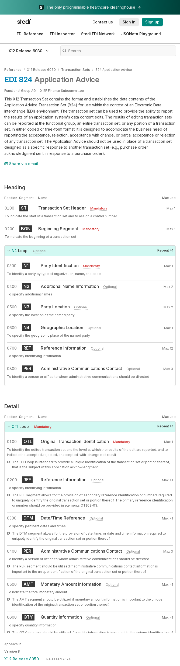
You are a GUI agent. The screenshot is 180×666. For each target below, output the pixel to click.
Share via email (21, 163)
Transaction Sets (74, 69)
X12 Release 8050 (21, 659)
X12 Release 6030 (41, 69)
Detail (11, 406)
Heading (14, 187)
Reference (13, 69)
